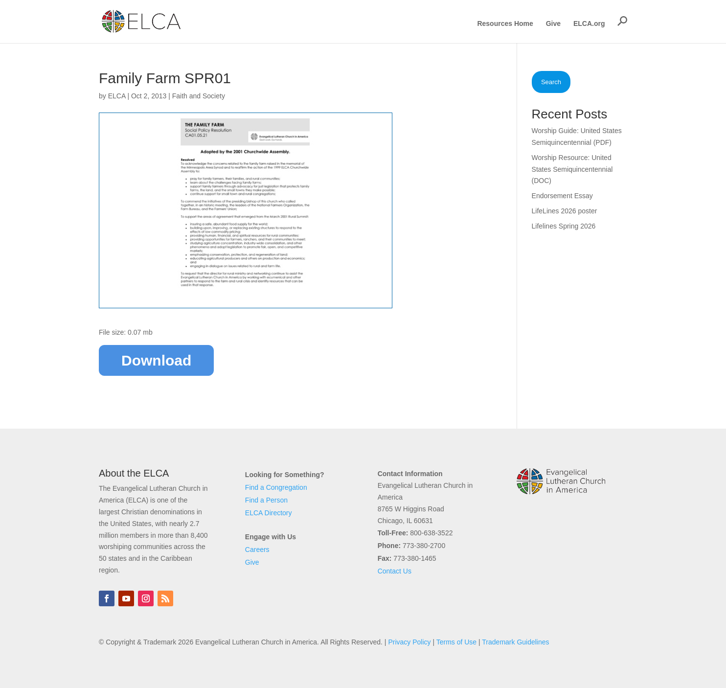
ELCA (117, 96)
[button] (622, 21)
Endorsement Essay (562, 196)
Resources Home (505, 23)
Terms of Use (456, 642)
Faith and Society (198, 96)
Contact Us (394, 571)
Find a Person (266, 500)
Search (551, 82)
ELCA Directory (268, 513)
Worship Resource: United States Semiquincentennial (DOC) (572, 169)
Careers (257, 549)
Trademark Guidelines (515, 642)
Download (156, 360)
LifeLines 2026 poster (564, 211)
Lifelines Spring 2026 (564, 226)
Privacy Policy (409, 642)
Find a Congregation (276, 487)
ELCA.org (589, 23)
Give (553, 23)
